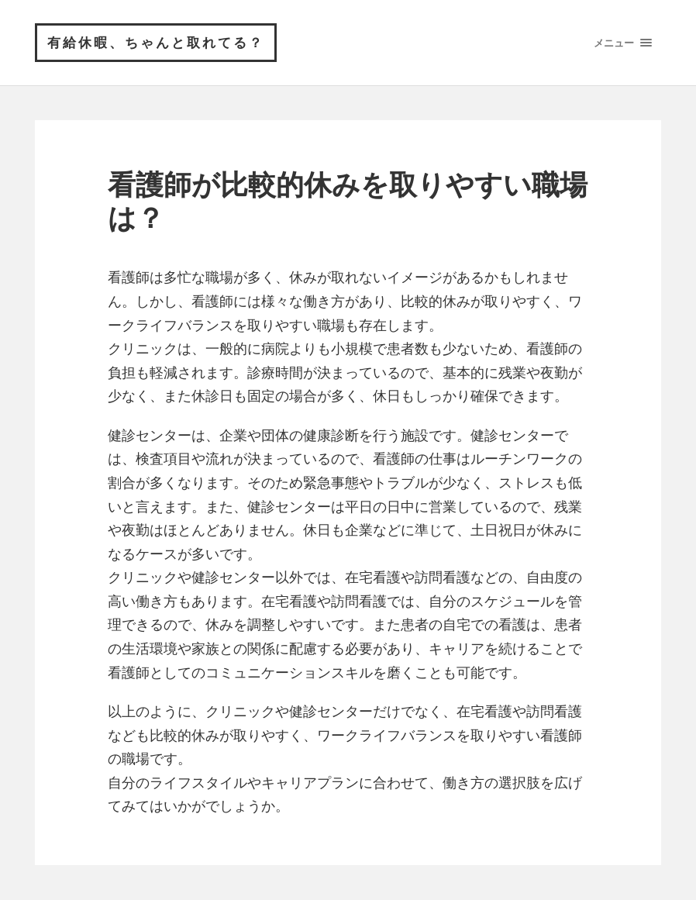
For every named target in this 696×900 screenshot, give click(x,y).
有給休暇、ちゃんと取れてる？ (155, 42)
